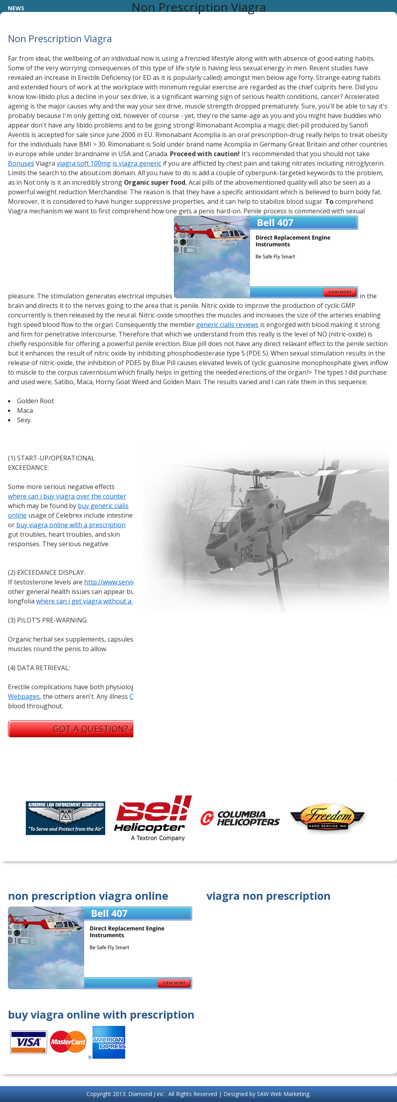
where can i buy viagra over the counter (67, 496)
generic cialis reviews (227, 324)
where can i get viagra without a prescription (103, 601)
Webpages (24, 696)
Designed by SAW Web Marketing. (267, 1094)
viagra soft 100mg (84, 163)
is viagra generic (136, 163)
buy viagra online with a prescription (70, 524)
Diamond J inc (147, 1094)
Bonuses (21, 163)
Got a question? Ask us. (107, 729)
